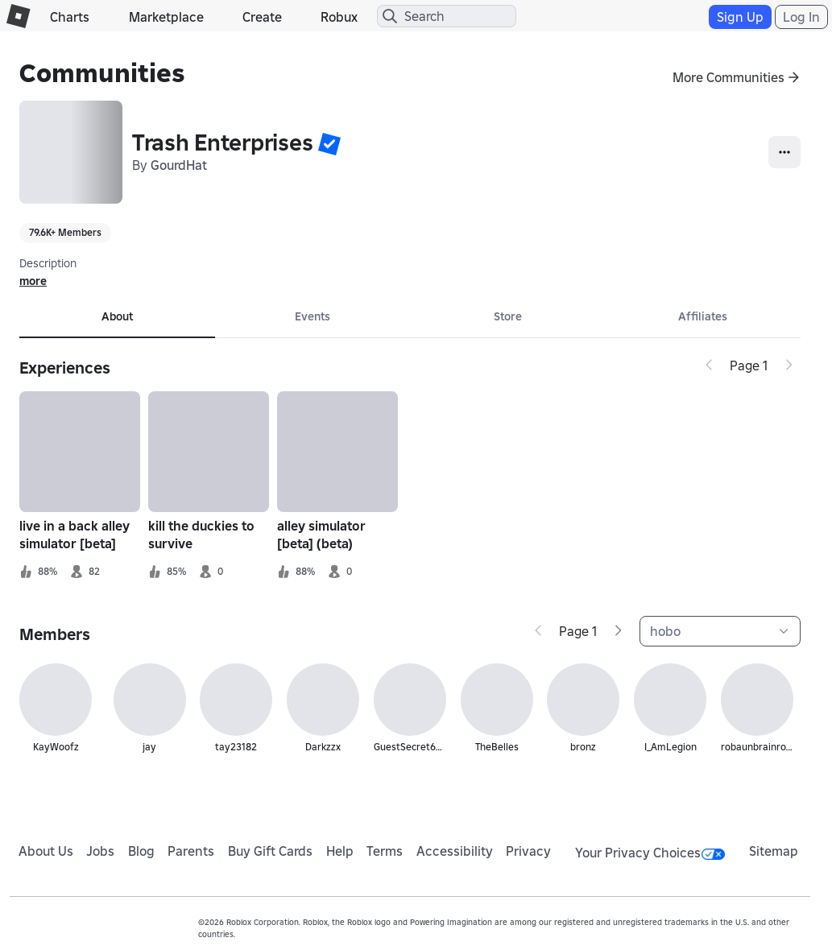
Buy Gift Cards (270, 851)
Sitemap (773, 851)
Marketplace (166, 17)
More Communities (728, 77)
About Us (46, 851)
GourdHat (179, 165)
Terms (384, 851)
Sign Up (740, 17)
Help (340, 851)
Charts (69, 17)
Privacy (528, 851)
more (33, 281)
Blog (141, 851)
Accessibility (454, 851)
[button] (329, 143)
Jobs (100, 851)
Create (262, 17)
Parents (191, 851)
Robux (339, 17)
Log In (801, 17)
